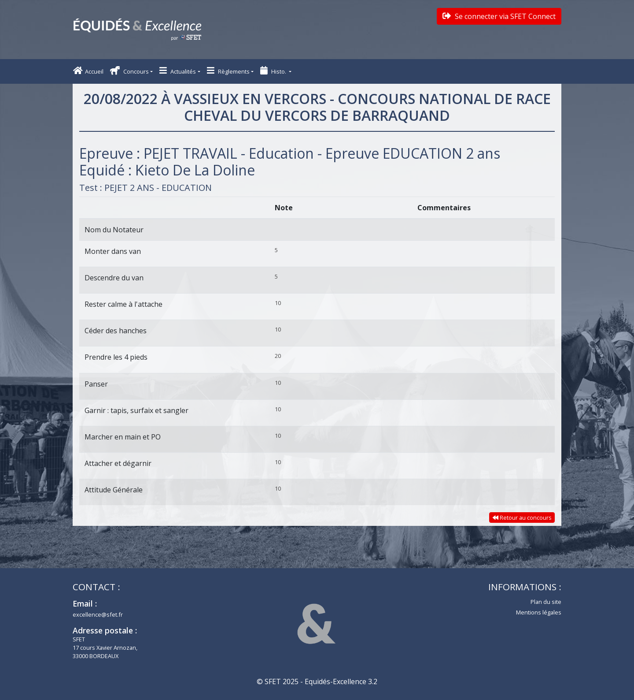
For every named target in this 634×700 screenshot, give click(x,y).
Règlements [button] (228, 70)
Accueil (88, 70)
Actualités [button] (177, 70)
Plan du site (546, 602)
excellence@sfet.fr (98, 614)
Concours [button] (129, 70)
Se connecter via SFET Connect (499, 16)
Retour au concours (522, 517)
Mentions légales (538, 612)
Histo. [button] (274, 70)
